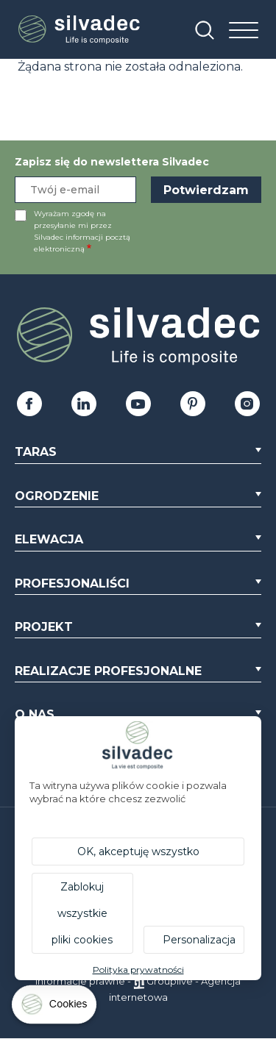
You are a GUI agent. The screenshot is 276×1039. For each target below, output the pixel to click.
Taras (36, 452)
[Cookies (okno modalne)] (55, 1007)
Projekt (44, 627)
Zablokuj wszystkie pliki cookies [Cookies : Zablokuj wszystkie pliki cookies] (82, 913)
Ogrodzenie (57, 496)
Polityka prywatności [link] (138, 969)
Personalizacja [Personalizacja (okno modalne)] (199, 939)
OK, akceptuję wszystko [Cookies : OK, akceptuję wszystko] (138, 851)
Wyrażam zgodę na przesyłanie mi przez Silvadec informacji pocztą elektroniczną (82, 231)
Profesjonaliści (72, 583)
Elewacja (49, 539)
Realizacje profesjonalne (108, 671)
